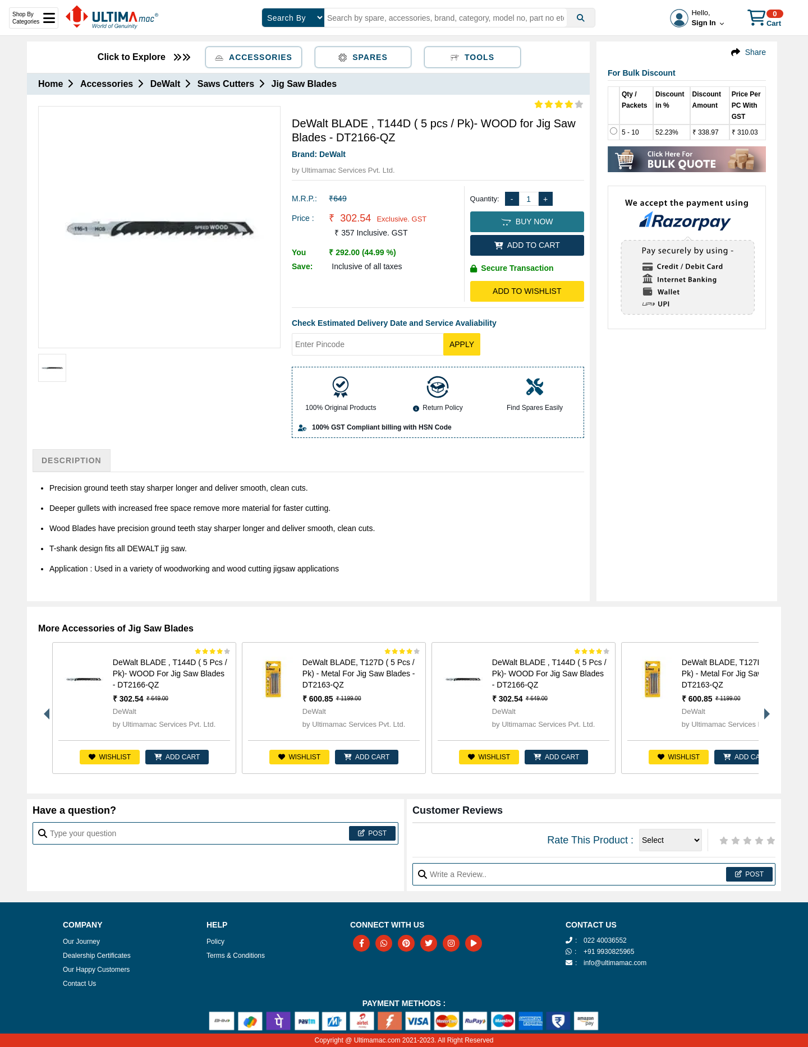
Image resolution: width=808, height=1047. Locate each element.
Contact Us (79, 984)
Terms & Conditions (235, 956)
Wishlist (110, 757)
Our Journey (81, 941)
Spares (363, 57)
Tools (472, 57)
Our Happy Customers (96, 970)
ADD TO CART (527, 245)
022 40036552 (605, 940)
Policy (215, 941)
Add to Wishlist (527, 291)
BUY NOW (527, 221)
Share (755, 52)
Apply (461, 344)
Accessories (253, 57)
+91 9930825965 (609, 952)
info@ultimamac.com (615, 963)
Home (50, 84)
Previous (43, 708)
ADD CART (177, 757)
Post (372, 833)
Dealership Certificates (97, 956)
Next (764, 708)
